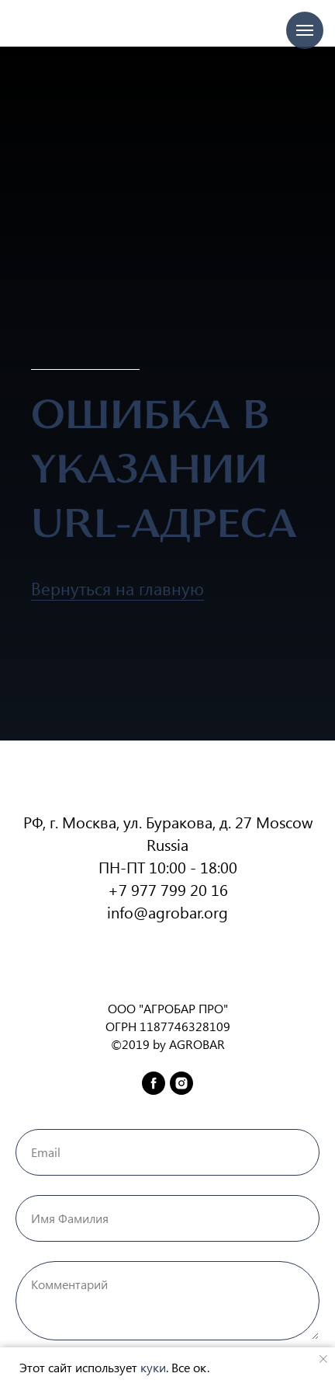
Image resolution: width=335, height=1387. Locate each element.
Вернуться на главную (117, 588)
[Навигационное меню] (304, 30)
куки (153, 1367)
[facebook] (153, 1083)
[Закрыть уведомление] (323, 1359)
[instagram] (181, 1083)
